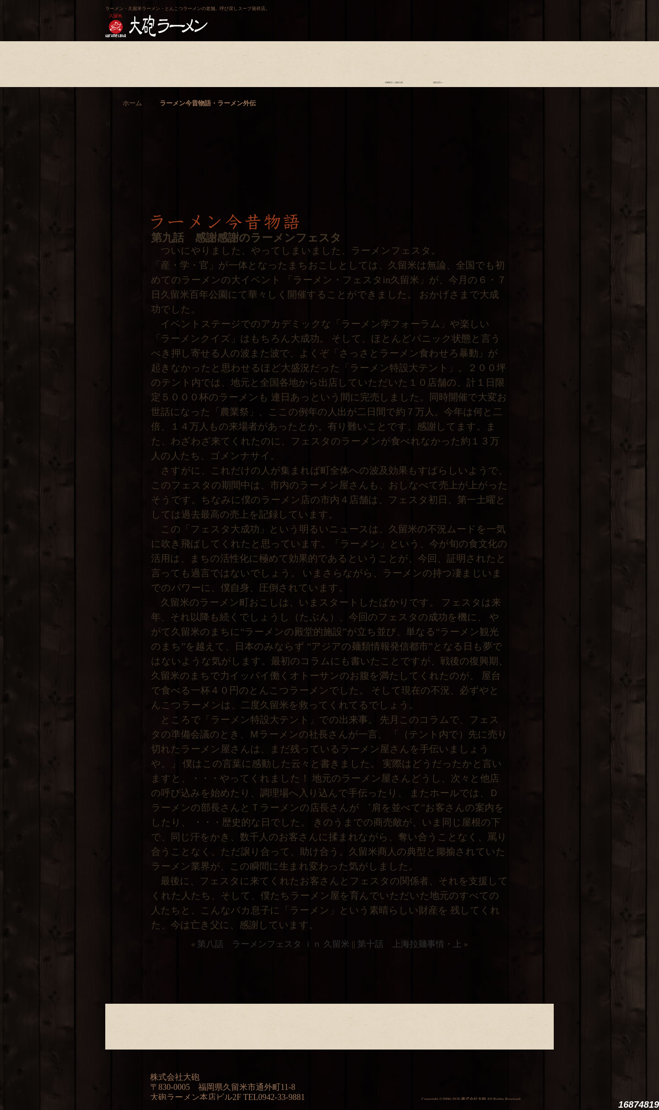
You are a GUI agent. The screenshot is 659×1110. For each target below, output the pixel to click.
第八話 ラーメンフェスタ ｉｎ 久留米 (273, 944)
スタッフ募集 (482, 62)
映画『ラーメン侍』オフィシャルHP (506, 1066)
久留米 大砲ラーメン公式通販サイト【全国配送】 (470, 16)
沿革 (527, 62)
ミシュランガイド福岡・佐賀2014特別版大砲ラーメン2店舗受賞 (405, 1066)
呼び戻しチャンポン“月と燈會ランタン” (289, 16)
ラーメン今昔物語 (394, 62)
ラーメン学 (349, 62)
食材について (216, 62)
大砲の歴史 (127, 62)
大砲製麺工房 (368, 16)
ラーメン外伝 (438, 62)
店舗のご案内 (260, 62)
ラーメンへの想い (172, 62)
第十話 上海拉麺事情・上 (409, 944)
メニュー (305, 62)
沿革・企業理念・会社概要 (527, 1024)
